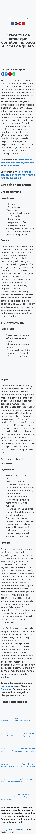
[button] (9, 18)
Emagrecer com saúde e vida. (14, 829)
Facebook (6, 689)
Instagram (6, 686)
